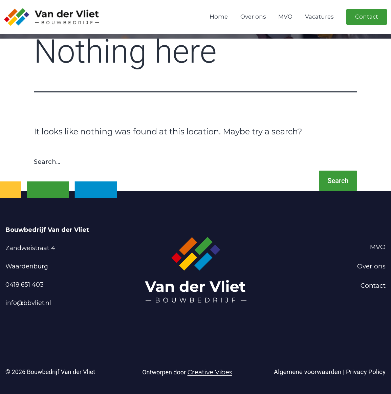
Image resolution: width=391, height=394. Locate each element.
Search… (47, 162)
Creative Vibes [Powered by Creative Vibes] (210, 372)
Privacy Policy (366, 372)
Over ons (253, 16)
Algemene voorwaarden (308, 372)
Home (219, 16)
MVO (285, 16)
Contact (366, 16)
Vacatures (319, 16)
